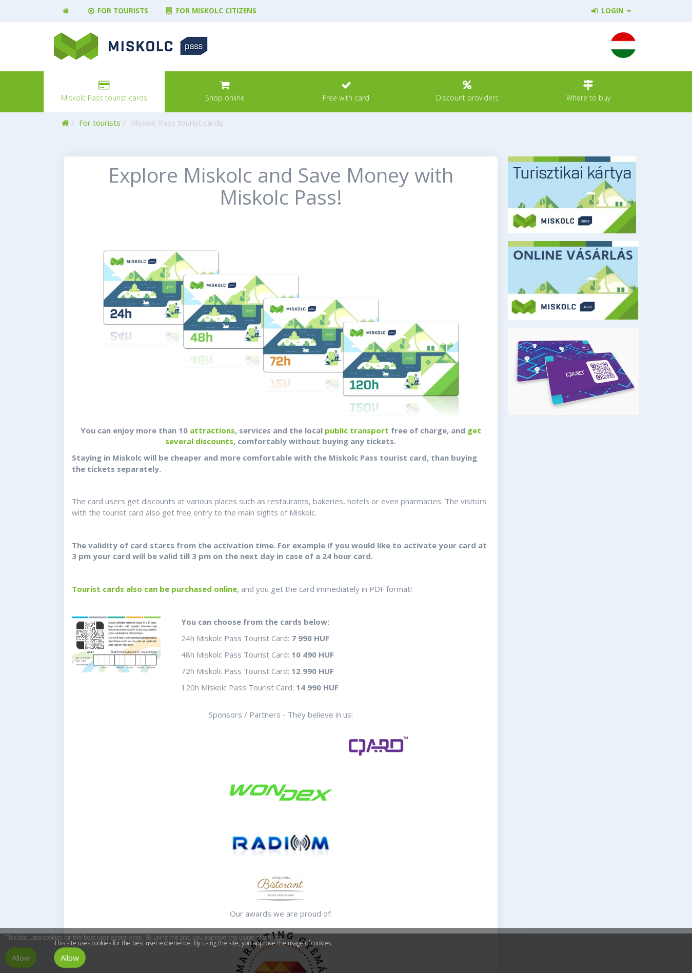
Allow (70, 957)
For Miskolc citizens (210, 10)
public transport (357, 430)
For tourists (117, 10)
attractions (211, 430)
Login (610, 10)
